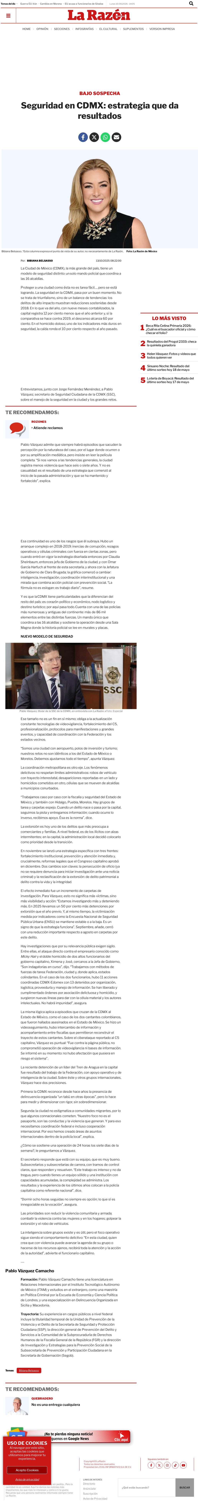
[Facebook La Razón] (83, 137)
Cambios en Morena (51, 3)
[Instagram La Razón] (167, 1465)
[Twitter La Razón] (94, 137)
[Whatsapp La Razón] (105, 137)
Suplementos (133, 28)
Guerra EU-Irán (28, 3)
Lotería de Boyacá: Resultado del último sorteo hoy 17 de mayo (170, 380)
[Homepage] (99, 15)
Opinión (42, 28)
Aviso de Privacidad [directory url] (95, 1498)
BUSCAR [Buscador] (185, 1487)
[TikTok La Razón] (175, 1465)
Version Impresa (162, 28)
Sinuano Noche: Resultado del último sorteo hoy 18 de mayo (168, 368)
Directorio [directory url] (89, 1483)
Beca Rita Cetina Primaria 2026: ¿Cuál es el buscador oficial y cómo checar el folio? (171, 329)
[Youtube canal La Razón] (183, 1465)
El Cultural (108, 28)
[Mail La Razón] (116, 137)
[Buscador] (191, 4)
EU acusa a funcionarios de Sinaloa (84, 3)
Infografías (84, 28)
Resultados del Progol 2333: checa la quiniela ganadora (171, 343)
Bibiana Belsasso (40, 260)
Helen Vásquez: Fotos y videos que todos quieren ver (171, 355)
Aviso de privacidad (27, 1479)
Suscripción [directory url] (90, 1493)
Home (26, 28)
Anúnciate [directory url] (89, 1488)
